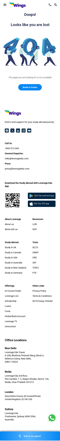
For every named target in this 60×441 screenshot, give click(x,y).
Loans (8, 306)
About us (9, 224)
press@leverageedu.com (17, 168)
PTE (34, 273)
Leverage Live (11, 296)
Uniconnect (10, 326)
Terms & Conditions (42, 296)
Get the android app (42, 196)
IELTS (35, 247)
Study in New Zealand (15, 267)
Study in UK (10, 247)
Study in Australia (13, 262)
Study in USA (11, 257)
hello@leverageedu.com (16, 158)
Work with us (11, 229)
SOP (34, 229)
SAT (34, 262)
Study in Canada (13, 252)
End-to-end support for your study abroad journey (29, 122)
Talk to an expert (30, 436)
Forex (7, 311)
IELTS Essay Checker (42, 301)
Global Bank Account (15, 316)
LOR (34, 224)
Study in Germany (13, 273)
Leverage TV (11, 321)
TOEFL (35, 267)
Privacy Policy (39, 291)
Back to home (30, 87)
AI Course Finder (13, 291)
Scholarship (10, 301)
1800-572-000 (12, 148)
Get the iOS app (39, 204)
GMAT (35, 252)
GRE (34, 257)
